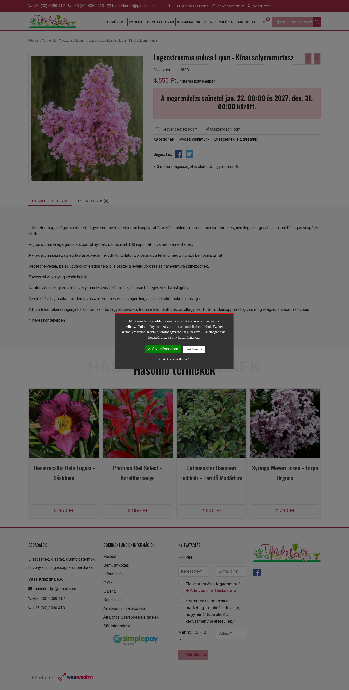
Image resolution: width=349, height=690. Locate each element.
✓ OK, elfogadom (163, 349)
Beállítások (194, 349)
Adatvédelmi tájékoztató (174, 359)
